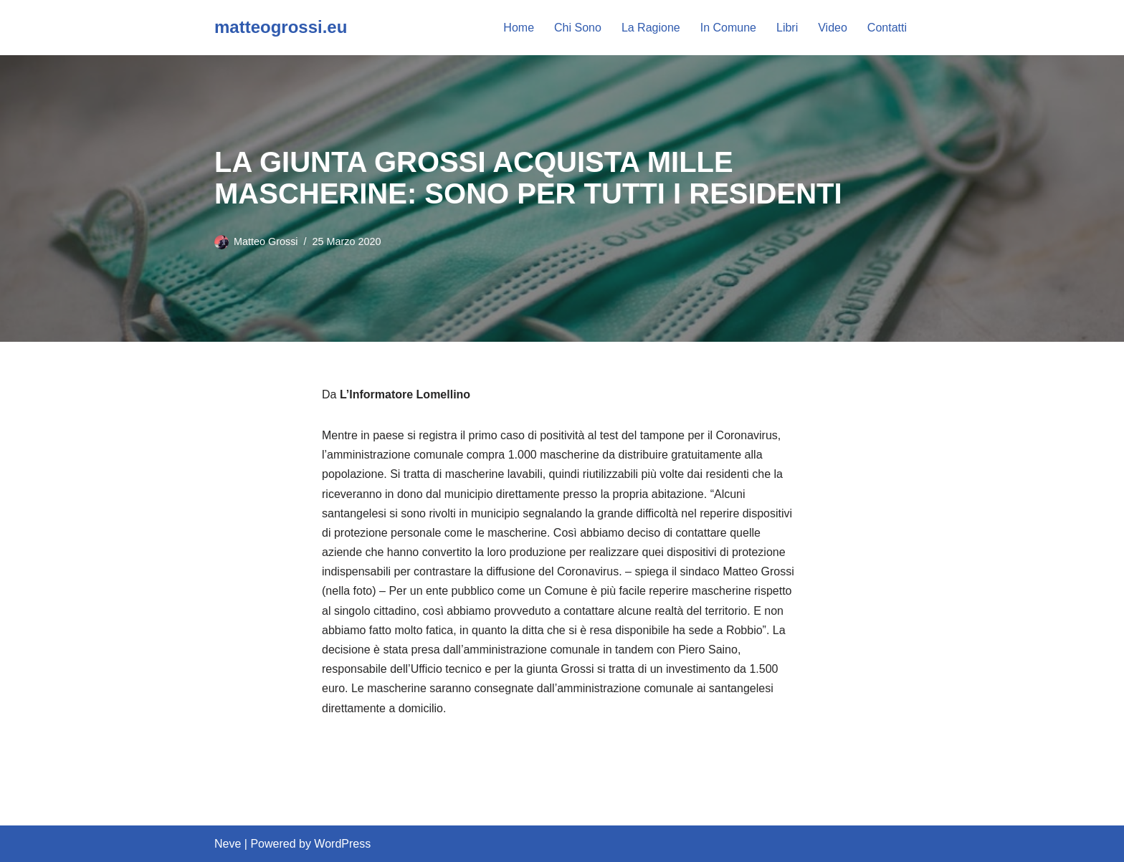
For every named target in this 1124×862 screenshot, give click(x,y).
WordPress (342, 844)
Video (832, 27)
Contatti (887, 27)
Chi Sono (577, 27)
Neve (227, 844)
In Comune (728, 27)
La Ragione (650, 27)
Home (518, 27)
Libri (787, 27)
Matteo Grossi (266, 241)
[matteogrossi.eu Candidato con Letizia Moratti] (280, 27)
